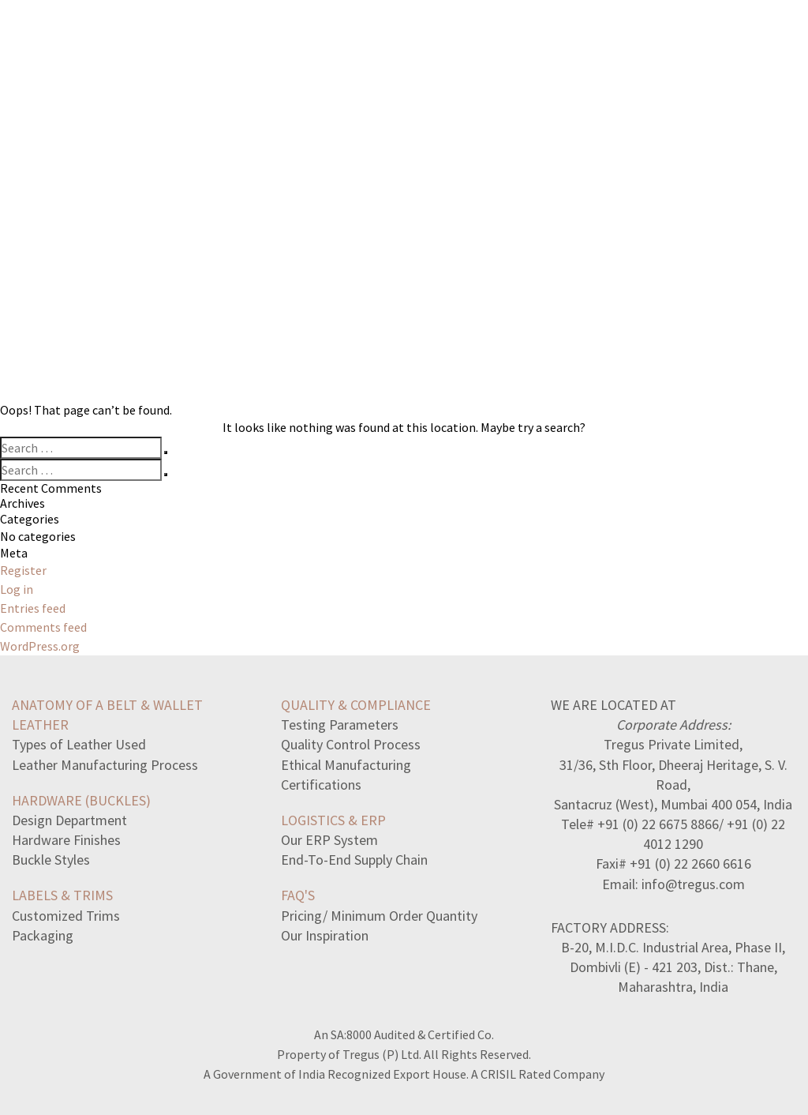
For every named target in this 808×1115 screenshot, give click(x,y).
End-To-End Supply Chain (354, 859)
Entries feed (32, 608)
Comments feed (43, 627)
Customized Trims (66, 916)
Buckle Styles (51, 859)
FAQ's (298, 895)
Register (23, 570)
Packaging (42, 935)
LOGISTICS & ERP (333, 820)
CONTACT (735, 45)
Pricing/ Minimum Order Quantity (379, 916)
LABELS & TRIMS (62, 895)
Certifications (321, 784)
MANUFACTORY (554, 45)
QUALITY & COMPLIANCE (356, 705)
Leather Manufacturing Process (105, 765)
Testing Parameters (339, 724)
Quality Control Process (351, 744)
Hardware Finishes (66, 840)
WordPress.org (40, 646)
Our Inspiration (324, 935)
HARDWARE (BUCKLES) (81, 800)
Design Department (69, 820)
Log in (16, 589)
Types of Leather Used (79, 744)
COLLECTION (438, 45)
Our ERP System (329, 840)
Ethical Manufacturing (346, 765)
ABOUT (653, 45)
